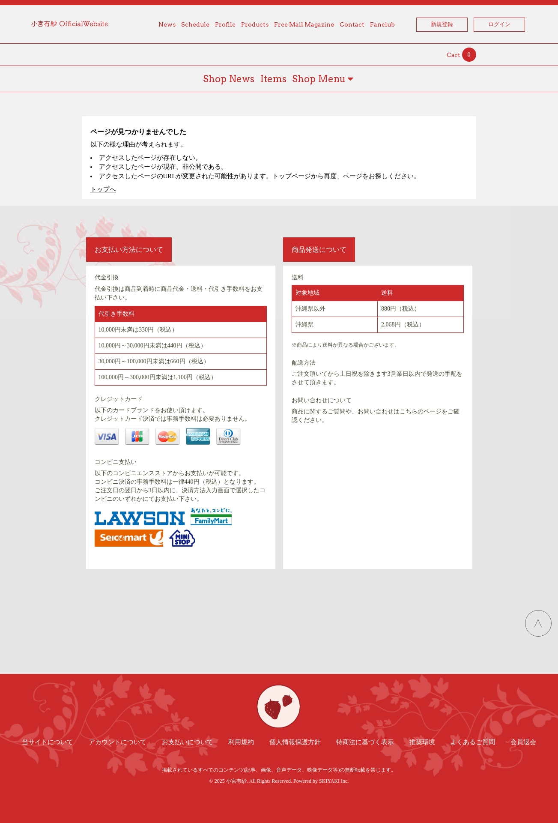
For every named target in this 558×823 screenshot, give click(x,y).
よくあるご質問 (472, 742)
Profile (225, 24)
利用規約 (241, 742)
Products (255, 24)
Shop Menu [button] (322, 78)
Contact (352, 24)
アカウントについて (117, 742)
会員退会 (523, 742)
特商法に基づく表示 (365, 742)
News (167, 24)
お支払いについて (187, 742)
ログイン (499, 24)
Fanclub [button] (382, 24)
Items (273, 78)
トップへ (103, 189)
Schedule (195, 24)
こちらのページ (421, 411)
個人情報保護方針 (295, 742)
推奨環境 (422, 742)
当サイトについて (47, 742)
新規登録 (442, 24)
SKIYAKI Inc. (334, 781)
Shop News (228, 78)
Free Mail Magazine (304, 24)
